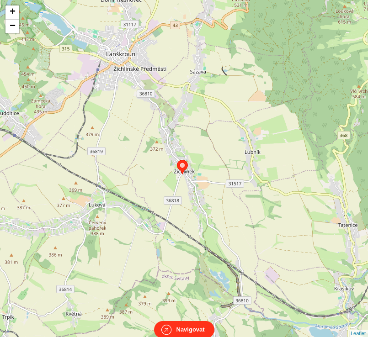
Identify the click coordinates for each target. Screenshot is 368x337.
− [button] (13, 26)
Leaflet (358, 325)
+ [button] (13, 12)
